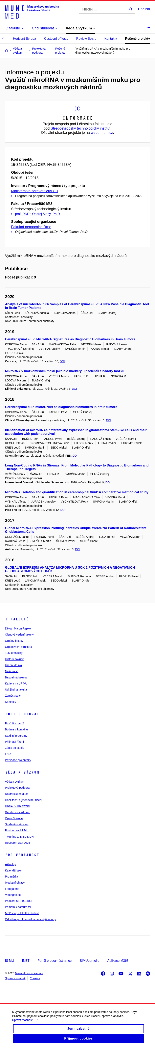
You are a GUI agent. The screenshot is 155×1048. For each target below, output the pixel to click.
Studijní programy (16, 735)
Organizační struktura (18, 646)
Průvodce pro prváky (18, 760)
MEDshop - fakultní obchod (22, 913)
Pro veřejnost (22, 855)
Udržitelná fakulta (16, 689)
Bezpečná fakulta (16, 677)
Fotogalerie (12, 888)
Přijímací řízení (14, 741)
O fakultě (17, 619)
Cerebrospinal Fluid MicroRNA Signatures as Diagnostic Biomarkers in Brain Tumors (70, 339)
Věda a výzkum (22, 772)
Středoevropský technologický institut (80, 128)
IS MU (9, 960)
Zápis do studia (14, 747)
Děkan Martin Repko (18, 628)
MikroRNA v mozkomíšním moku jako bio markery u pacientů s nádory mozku (64, 371)
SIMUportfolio (89, 960)
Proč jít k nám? (14, 723)
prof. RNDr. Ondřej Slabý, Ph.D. (38, 214)
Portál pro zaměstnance (55, 960)
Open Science (14, 818)
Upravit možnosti (25, 1024)
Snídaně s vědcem (16, 824)
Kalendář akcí (13, 870)
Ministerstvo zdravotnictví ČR (34, 191)
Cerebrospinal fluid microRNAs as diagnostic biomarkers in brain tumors (61, 407)
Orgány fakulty (14, 640)
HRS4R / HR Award (17, 806)
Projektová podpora (17, 787)
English (144, 9)
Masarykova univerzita (29, 973)
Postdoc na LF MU (16, 830)
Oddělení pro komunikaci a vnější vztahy (30, 919)
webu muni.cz (102, 133)
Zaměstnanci (13, 695)
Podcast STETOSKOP (19, 901)
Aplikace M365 (118, 960)
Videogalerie (13, 894)
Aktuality (10, 864)
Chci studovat (22, 714)
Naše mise (11, 671)
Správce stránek (15, 978)
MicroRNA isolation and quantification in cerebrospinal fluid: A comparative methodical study (76, 492)
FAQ (8, 753)
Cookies (35, 978)
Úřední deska (13, 665)
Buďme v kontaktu (16, 729)
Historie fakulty (14, 659)
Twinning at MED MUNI (19, 836)
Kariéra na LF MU (16, 683)
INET (25, 960)
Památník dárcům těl (18, 907)
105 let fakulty (13, 652)
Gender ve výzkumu (17, 812)
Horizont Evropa (24, 38)
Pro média (11, 876)
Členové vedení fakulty (19, 634)
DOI (62, 361)
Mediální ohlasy (15, 882)
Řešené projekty (137, 38)
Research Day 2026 (17, 842)
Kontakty (110, 38)
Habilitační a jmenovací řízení (23, 800)
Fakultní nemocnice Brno (31, 227)
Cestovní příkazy (56, 38)
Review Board (86, 38)
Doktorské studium (16, 794)
